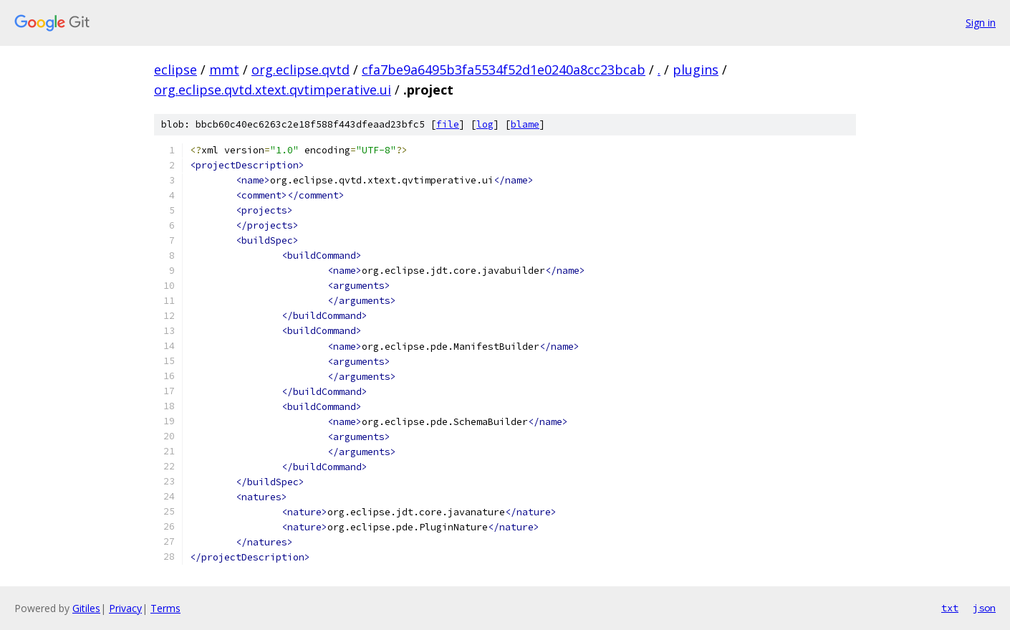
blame (525, 124)
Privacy (125, 608)
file (447, 124)
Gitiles (86, 608)
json (984, 607)
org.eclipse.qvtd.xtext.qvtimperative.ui (272, 89)
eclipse (175, 69)
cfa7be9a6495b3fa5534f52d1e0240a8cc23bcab (503, 69)
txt (949, 607)
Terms (165, 608)
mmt (224, 69)
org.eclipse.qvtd (300, 69)
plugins (695, 69)
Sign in (981, 22)
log (485, 124)
